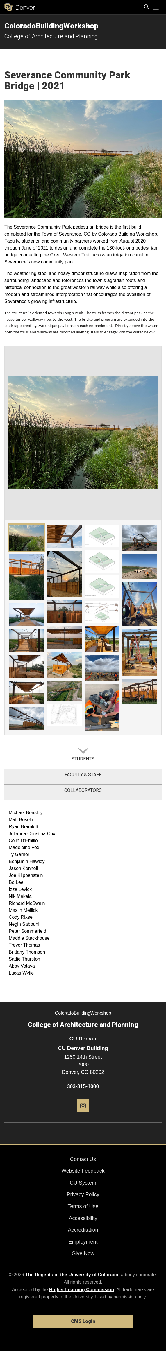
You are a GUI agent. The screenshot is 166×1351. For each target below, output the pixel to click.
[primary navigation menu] (156, 7)
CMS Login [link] (83, 1321)
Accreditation (83, 1230)
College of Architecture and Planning (51, 36)
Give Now (83, 1253)
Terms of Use (82, 1206)
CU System (83, 1183)
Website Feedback (83, 1171)
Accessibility (83, 1218)
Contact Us (83, 1159)
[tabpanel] (83, 893)
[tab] (83, 758)
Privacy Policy (83, 1194)
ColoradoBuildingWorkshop (51, 25)
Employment (82, 1242)
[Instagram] (83, 1114)
